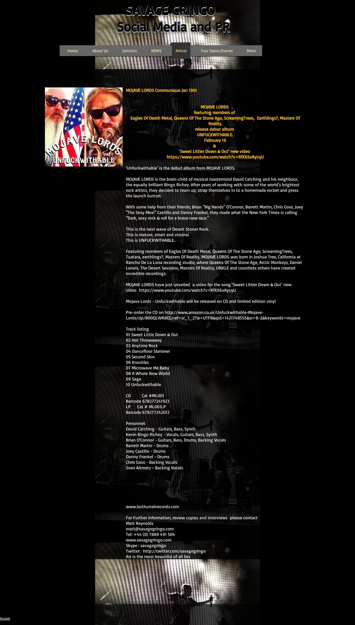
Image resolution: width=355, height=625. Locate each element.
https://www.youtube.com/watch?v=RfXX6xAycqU (215, 157)
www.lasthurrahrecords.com (152, 506)
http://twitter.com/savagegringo (174, 551)
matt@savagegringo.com (150, 528)
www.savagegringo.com (148, 540)
